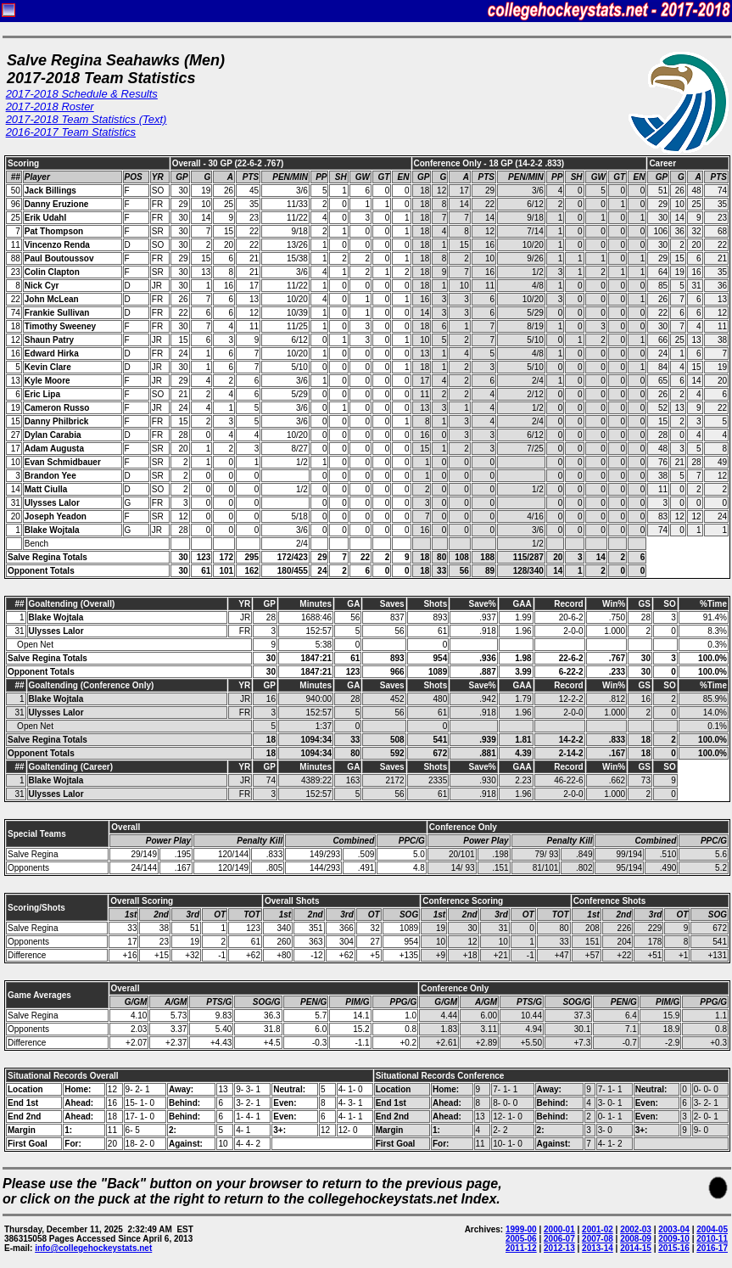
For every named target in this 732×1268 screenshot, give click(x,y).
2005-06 (521, 1238)
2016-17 (712, 1248)
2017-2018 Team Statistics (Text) (86, 119)
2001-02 (597, 1229)
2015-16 (674, 1248)
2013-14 (597, 1248)
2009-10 (674, 1238)
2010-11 (712, 1238)
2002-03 (635, 1229)
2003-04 (674, 1229)
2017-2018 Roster (50, 106)
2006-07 (559, 1238)
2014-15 (635, 1248)
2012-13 (559, 1248)
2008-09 (635, 1238)
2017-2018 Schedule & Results (82, 93)
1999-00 (521, 1229)
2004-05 (712, 1229)
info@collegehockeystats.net (93, 1248)
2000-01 (559, 1229)
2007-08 (597, 1238)
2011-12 (521, 1248)
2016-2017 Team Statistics (71, 132)
